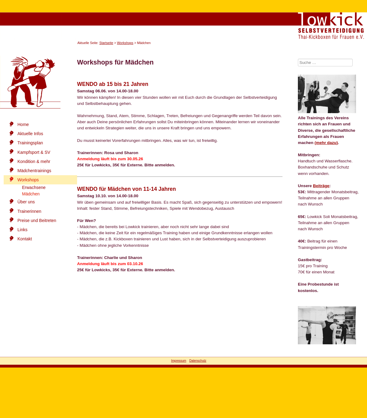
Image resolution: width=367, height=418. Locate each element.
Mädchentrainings (34, 170)
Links (22, 229)
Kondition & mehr (33, 161)
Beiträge (321, 185)
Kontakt (24, 238)
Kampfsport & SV (33, 152)
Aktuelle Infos (30, 133)
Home (23, 124)
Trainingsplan (30, 142)
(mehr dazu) (326, 142)
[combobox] (325, 62)
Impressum (178, 360)
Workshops (125, 43)
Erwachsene (34, 187)
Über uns (26, 201)
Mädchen (31, 193)
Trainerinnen (29, 211)
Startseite (106, 43)
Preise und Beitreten (36, 220)
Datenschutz (197, 360)
